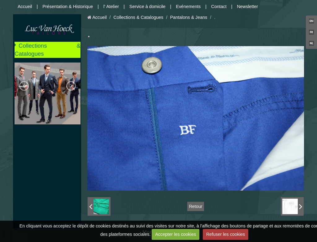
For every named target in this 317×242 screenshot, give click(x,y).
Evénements (188, 6)
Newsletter (247, 6)
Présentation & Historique (67, 6)
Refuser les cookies (225, 234)
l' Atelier (111, 6)
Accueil (25, 6)
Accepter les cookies (175, 234)
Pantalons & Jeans (188, 17)
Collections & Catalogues (47, 49)
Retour (195, 206)
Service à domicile (147, 6)
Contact (219, 6)
